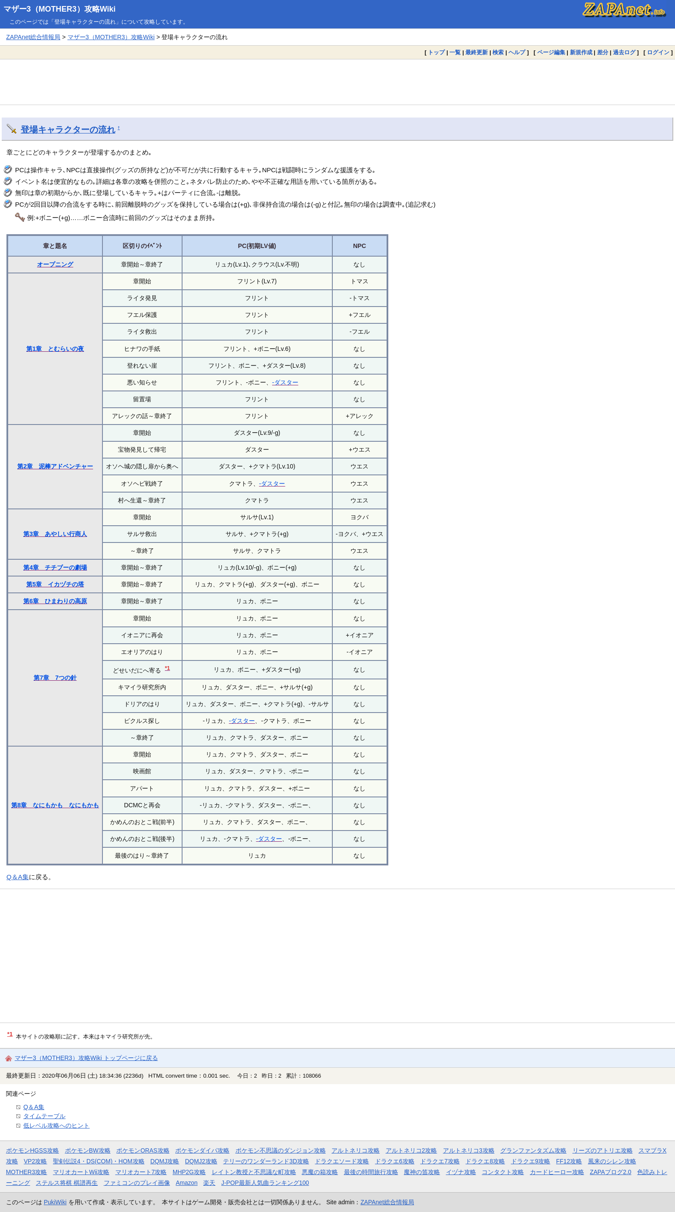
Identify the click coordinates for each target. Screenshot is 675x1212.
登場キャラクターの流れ (68, 129)
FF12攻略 (569, 1161)
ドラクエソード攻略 (342, 1161)
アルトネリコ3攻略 (469, 1150)
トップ (436, 52)
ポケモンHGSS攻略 (32, 1150)
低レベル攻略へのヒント (56, 1125)
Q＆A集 (17, 876)
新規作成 (581, 52)
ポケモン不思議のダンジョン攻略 (280, 1150)
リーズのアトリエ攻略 (603, 1150)
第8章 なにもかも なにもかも (55, 805)
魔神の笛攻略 (422, 1172)
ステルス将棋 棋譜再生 (67, 1182)
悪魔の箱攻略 (320, 1172)
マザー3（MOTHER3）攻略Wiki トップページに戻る (86, 1057)
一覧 (455, 52)
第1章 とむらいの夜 (55, 348)
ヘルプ (516, 52)
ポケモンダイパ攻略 (202, 1150)
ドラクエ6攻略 (395, 1161)
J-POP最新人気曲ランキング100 (265, 1182)
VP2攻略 (35, 1161)
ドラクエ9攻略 (531, 1161)
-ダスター (285, 382)
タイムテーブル (44, 1116)
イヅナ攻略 (461, 1172)
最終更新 (476, 52)
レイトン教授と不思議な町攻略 (254, 1172)
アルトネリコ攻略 (355, 1150)
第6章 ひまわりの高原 (55, 601)
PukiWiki (55, 1202)
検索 (498, 52)
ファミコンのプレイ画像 (137, 1182)
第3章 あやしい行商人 (55, 533)
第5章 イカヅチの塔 (55, 584)
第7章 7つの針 (55, 677)
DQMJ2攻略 (201, 1161)
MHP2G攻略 (189, 1172)
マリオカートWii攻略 (81, 1172)
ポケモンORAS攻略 (142, 1150)
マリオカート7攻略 (141, 1172)
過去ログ (624, 52)
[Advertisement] (337, 81)
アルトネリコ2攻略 (411, 1150)
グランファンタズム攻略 (533, 1150)
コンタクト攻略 (503, 1172)
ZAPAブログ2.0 (610, 1172)
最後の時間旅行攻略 (371, 1172)
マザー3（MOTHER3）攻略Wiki (59, 9)
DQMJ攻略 (164, 1161)
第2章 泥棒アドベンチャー (55, 466)
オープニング (55, 264)
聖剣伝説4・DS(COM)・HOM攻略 (99, 1161)
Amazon (187, 1182)
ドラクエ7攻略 (440, 1161)
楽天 (209, 1182)
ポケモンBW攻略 (88, 1150)
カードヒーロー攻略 (557, 1172)
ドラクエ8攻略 (485, 1161)
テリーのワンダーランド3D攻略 (266, 1161)
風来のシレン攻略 (612, 1161)
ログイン (658, 52)
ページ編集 (551, 52)
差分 (602, 52)
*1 (167, 668)
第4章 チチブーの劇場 (55, 567)
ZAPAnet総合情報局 (33, 37)
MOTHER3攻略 (26, 1172)
